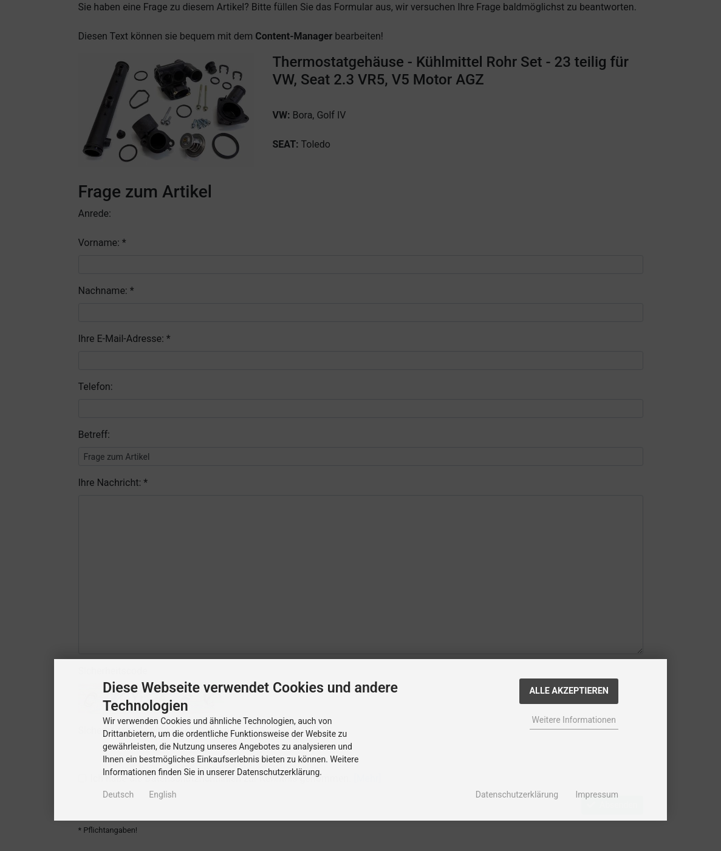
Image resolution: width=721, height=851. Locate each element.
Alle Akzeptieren (569, 691)
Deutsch (118, 794)
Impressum (597, 794)
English (162, 794)
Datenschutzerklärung (517, 794)
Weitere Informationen (574, 720)
